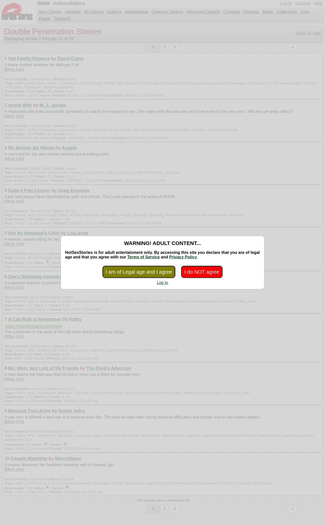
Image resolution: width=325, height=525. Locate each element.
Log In (162, 283)
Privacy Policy (182, 257)
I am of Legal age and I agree (139, 272)
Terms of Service (143, 257)
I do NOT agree (201, 272)
